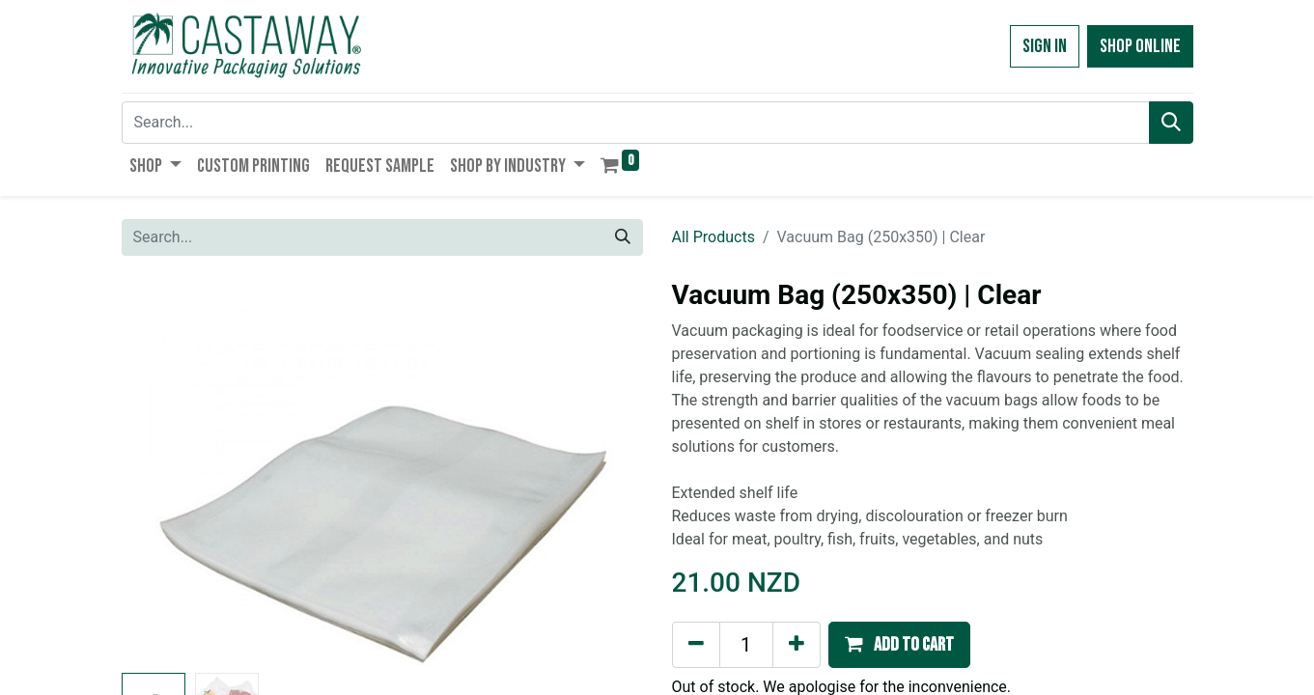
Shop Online (1140, 46)
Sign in (1044, 46)
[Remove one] (696, 645)
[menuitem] (253, 166)
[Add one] (796, 645)
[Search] (1171, 122)
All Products (713, 237)
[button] (899, 645)
